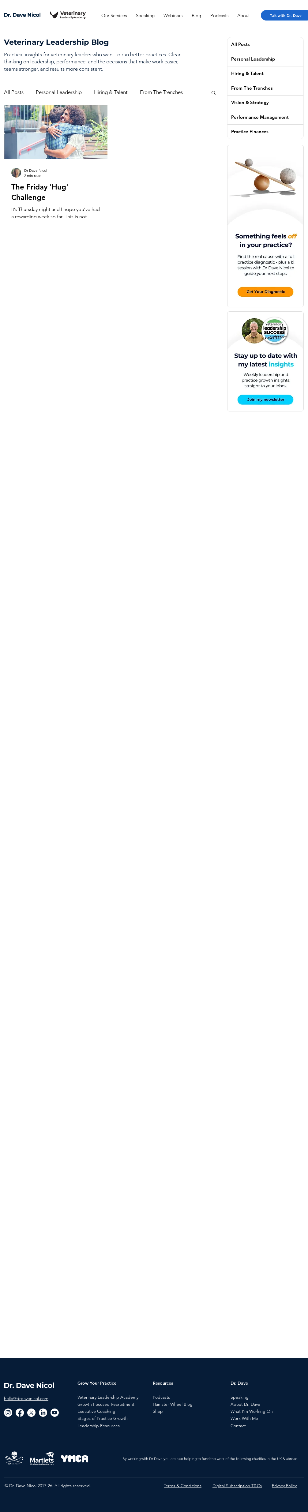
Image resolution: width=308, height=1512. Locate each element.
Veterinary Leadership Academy (107, 1397)
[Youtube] (55, 1413)
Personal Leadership (59, 92)
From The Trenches (161, 92)
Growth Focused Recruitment (105, 1404)
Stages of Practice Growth (102, 1418)
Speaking (240, 1397)
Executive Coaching (96, 1411)
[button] (213, 93)
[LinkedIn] (43, 1413)
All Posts (14, 92)
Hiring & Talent (111, 92)
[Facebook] (20, 1413)
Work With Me (244, 1418)
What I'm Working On (252, 1411)
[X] (31, 1413)
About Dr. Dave (245, 1404)
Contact (238, 1425)
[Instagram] (8, 1413)
